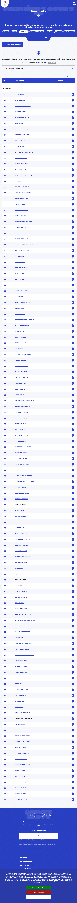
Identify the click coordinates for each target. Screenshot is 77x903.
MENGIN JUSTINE (21, 759)
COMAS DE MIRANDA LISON (24, 481)
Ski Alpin (6, 31)
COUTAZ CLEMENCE (22, 493)
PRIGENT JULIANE (21, 210)
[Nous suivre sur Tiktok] (44, 815)
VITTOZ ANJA (19, 256)
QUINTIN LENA (20, 146)
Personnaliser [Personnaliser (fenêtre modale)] (38, 897)
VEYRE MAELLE (20, 204)
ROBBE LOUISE (20, 776)
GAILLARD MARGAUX (22, 712)
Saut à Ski (58, 31)
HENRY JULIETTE (21, 672)
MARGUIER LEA (20, 429)
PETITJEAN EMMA (21, 470)
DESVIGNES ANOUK (22, 678)
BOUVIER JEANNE (21, 545)
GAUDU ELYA (19, 568)
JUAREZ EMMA (20, 314)
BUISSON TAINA (20, 337)
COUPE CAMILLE (21, 799)
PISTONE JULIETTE (22, 753)
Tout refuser (38, 892)
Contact (23, 858)
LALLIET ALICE (20, 695)
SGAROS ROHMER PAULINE (24, 319)
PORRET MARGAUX (21, 418)
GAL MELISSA (20, 100)
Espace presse (26, 861)
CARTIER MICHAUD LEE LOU (25, 152)
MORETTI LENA (20, 574)
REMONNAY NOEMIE (22, 435)
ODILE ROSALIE (20, 343)
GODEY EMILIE (20, 296)
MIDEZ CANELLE (20, 510)
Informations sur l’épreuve (38, 68)
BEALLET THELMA (21, 591)
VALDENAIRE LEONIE (22, 632)
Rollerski (49, 31)
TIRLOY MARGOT (21, 233)
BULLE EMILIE (20, 140)
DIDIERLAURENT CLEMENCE (25, 620)
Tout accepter (38, 887)
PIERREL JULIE (20, 111)
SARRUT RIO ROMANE (22, 741)
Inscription (38, 836)
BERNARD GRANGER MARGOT (25, 736)
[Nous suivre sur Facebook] (27, 815)
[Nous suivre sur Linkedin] (50, 815)
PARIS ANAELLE (20, 788)
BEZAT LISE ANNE (21, 215)
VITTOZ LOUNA (20, 262)
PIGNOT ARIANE (20, 637)
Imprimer (71, 76)
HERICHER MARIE (21, 793)
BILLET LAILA (20, 701)
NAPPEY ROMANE (21, 660)
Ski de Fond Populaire (37, 31)
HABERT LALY (19, 527)
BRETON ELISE (20, 389)
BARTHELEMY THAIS (22, 522)
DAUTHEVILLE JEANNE (23, 192)
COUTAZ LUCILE (20, 487)
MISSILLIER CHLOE (22, 117)
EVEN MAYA (19, 684)
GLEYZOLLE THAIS (21, 129)
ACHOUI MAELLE (21, 533)
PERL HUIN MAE (20, 747)
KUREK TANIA (19, 308)
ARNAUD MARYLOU (21, 366)
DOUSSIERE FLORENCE (23, 354)
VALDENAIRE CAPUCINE (23, 626)
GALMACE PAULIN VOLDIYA (24, 400)
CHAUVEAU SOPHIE (22, 227)
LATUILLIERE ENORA (22, 291)
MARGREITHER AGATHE (23, 464)
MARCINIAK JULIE (21, 412)
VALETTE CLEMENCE (22, 325)
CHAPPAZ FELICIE (21, 163)
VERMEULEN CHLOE (22, 135)
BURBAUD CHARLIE (22, 383)
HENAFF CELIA (20, 348)
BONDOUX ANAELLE (22, 187)
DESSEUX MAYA (20, 331)
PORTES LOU (19, 273)
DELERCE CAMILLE (21, 377)
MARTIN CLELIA (20, 395)
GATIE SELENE (20, 724)
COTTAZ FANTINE (21, 597)
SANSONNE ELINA (21, 198)
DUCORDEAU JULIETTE (23, 447)
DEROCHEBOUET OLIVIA (23, 556)
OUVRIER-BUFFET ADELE (24, 244)
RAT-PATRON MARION (22, 406)
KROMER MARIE (20, 279)
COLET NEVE (19, 94)
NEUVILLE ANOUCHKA (22, 106)
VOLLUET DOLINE (21, 551)
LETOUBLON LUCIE (21, 689)
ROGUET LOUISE (21, 267)
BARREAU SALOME (21, 239)
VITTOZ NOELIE (20, 169)
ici (54, 844)
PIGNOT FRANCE (21, 371)
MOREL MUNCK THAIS (22, 764)
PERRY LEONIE (20, 770)
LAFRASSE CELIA (21, 158)
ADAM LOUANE (20, 123)
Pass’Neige (27, 868)
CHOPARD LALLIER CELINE (24, 655)
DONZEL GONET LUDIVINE (24, 175)
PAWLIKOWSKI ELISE (22, 302)
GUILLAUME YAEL (21, 608)
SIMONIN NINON (21, 666)
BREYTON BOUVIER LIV (23, 614)
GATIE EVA (18, 730)
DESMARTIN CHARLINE (23, 643)
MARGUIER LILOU (21, 441)
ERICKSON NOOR (21, 285)
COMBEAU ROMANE (21, 516)
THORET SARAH (20, 360)
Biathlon (14, 31)
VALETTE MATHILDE (22, 649)
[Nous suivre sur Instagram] (38, 815)
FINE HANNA (19, 603)
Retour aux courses (12, 45)
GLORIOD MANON (21, 782)
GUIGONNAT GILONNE (22, 539)
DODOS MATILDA (21, 458)
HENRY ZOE (19, 707)
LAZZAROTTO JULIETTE (23, 475)
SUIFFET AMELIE (21, 562)
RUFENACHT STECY (21, 499)
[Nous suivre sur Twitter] (32, 815)
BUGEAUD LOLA (20, 423)
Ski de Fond (23, 31)
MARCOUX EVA (20, 181)
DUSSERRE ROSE (21, 452)
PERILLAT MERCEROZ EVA (24, 221)
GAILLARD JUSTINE (22, 250)
